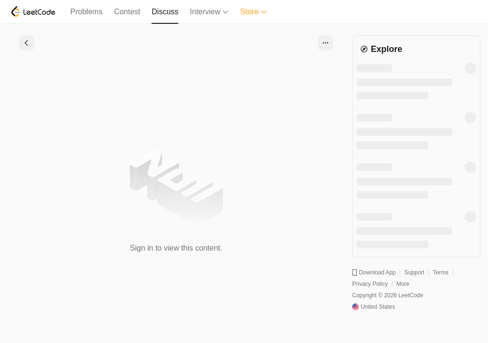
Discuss (165, 12)
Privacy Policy (370, 284)
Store (253, 12)
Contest (127, 12)
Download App (374, 272)
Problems (87, 12)
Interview (209, 12)
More (402, 284)
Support (414, 272)
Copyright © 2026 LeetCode (387, 295)
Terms (440, 272)
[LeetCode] (33, 11)
